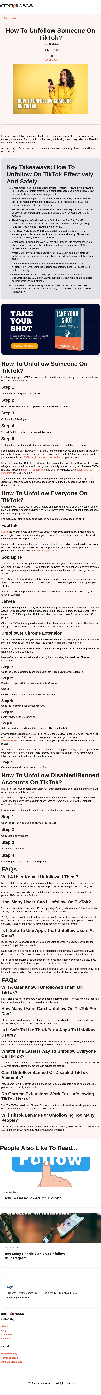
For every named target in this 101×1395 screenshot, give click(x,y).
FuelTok (5, 531)
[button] (98, 6)
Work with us (8, 1334)
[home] (16, 6)
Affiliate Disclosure (11, 1362)
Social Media (51, 59)
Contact (5, 1338)
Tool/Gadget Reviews (18, 1297)
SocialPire (6, 563)
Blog (3, 1330)
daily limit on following (33, 469)
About (4, 1326)
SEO (37, 1293)
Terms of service (10, 1358)
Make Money (26, 1293)
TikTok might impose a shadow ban (42, 457)
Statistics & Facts (68, 1293)
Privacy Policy (9, 1353)
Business (11, 1293)
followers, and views (47, 550)
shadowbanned (9, 740)
